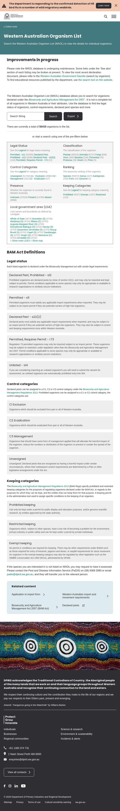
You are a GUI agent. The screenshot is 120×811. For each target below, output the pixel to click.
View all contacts (17, 772)
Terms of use (34, 802)
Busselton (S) (39, 218)
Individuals (10, 729)
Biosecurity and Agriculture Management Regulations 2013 (40, 486)
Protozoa (68, 160)
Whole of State (17, 218)
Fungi (98, 154)
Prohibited (68, 194)
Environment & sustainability (76, 734)
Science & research (72, 729)
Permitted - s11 (17, 154)
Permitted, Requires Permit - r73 (32, 160)
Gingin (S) (26, 235)
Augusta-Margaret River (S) (24, 224)
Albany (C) (36, 221)
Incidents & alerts (70, 738)
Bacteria (78, 157)
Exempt (85, 194)
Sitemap (8, 802)
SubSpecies (99, 176)
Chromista (94, 157)
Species (67, 176)
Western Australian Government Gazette (63, 76)
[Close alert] (116, 5)
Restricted (101, 194)
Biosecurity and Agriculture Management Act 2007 (57, 99)
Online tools (11, 26)
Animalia (84, 154)
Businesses (10, 734)
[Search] (105, 16)
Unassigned (16, 176)
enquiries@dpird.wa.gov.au (21, 759)
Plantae (67, 154)
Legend (22, 150)
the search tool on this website (95, 80)
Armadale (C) (24, 238)
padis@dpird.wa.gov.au (20, 574)
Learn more (103, 5)
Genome (83, 178)
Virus (66, 157)
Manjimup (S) (17, 221)
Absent (48, 197)
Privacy (19, 802)
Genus (83, 176)
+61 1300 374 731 (19, 748)
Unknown (15, 197)
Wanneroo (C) (45, 235)
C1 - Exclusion (38, 176)
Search (53, 116)
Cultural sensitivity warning (58, 802)
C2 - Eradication (37, 178)
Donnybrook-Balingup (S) (23, 227)
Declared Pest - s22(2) (44, 157)
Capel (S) (32, 232)
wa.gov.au (80, 802)
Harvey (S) (48, 227)
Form (72, 178)
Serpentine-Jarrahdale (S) (30, 229)
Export (71, 116)
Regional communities (16, 738)
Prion (91, 160)
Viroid (80, 160)
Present (32, 197)
